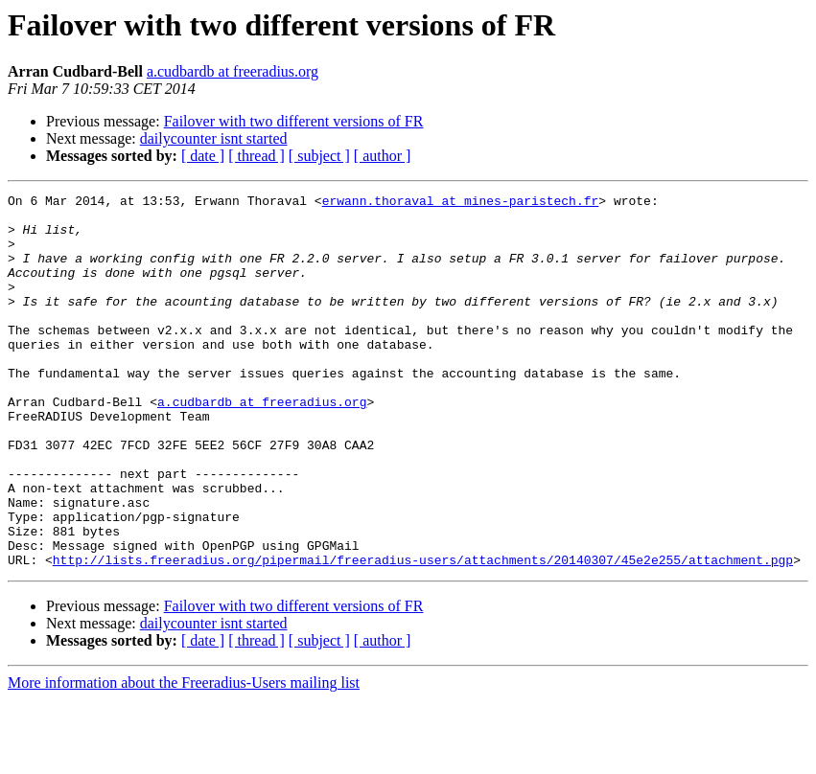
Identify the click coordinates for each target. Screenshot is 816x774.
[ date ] (202, 156)
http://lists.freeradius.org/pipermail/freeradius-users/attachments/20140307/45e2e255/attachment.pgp (423, 634)
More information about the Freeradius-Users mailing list (184, 757)
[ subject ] (319, 156)
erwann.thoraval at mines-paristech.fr (460, 203)
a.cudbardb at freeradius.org (232, 71)
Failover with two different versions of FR (294, 121)
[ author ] (382, 156)
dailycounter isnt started (214, 138)
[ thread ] (256, 156)
